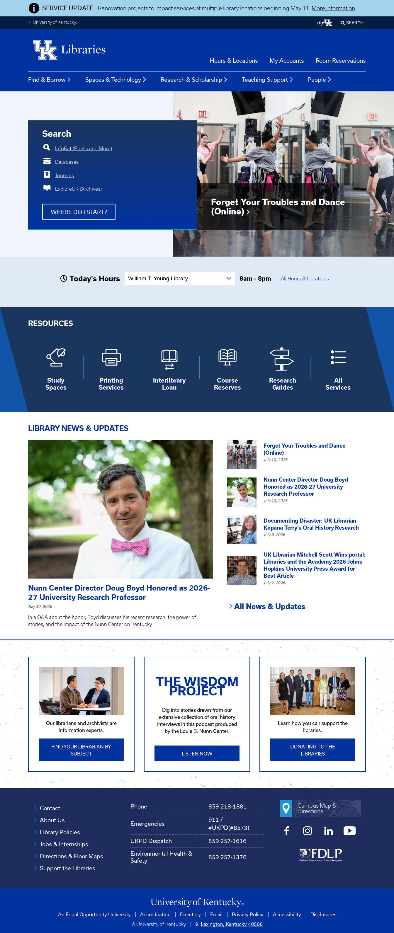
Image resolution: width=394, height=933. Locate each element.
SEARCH (355, 23)
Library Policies (60, 832)
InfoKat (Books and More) (83, 148)
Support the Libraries (67, 868)
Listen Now (197, 753)
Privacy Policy (248, 914)
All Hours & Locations (305, 278)
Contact (50, 808)
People (320, 79)
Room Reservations (341, 60)
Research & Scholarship (194, 79)
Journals (64, 175)
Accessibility (287, 914)
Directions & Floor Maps (71, 856)
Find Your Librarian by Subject (81, 750)
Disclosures (323, 914)
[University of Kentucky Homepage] (197, 903)
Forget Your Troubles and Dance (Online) (278, 206)
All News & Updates (269, 606)
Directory (190, 914)
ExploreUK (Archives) (78, 189)
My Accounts (287, 60)
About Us (52, 820)
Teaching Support (267, 79)
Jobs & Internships (64, 844)
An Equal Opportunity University (94, 914)
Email (216, 914)
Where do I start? (79, 212)
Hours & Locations (234, 60)
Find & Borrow (49, 79)
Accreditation (155, 914)
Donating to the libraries (312, 750)
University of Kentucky (55, 23)
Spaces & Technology (116, 79)
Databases (67, 162)
